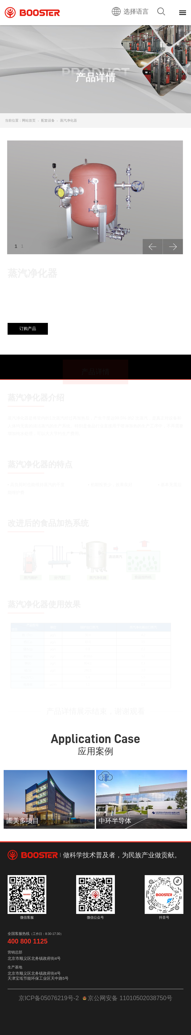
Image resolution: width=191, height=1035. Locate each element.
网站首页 (29, 120)
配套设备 (48, 120)
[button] (152, 246)
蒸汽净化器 (68, 120)
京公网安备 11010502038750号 (127, 998)
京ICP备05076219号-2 (49, 998)
